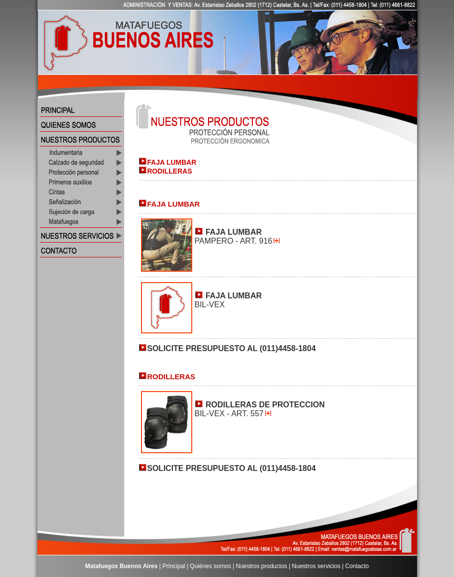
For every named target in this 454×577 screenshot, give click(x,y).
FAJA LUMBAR (172, 162)
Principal (174, 566)
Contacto (357, 566)
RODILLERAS (169, 171)
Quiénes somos (210, 566)
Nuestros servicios (316, 566)
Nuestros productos (261, 566)
